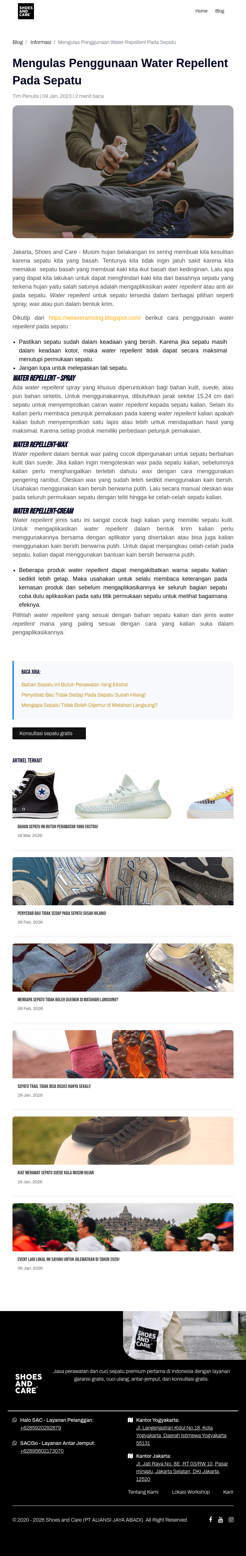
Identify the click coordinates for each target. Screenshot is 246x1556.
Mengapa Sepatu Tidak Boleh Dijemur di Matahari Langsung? (89, 705)
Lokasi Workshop (191, 1492)
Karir (228, 1492)
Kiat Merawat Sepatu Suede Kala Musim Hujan (56, 1173)
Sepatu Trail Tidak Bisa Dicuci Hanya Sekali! (54, 1086)
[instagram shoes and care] (231, 1520)
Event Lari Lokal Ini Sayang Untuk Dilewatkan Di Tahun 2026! (68, 1259)
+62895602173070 (42, 1451)
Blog (219, 11)
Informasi (40, 42)
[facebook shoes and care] (210, 1520)
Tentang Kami (143, 1492)
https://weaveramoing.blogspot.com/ (95, 318)
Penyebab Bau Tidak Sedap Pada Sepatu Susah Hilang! (83, 695)
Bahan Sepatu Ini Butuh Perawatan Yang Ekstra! (74, 684)
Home (201, 11)
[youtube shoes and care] (220, 1520)
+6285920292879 (40, 1427)
